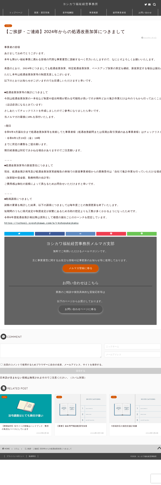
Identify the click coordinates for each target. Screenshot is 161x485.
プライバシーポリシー (15, 481)
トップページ (15, 12)
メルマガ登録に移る (80, 292)
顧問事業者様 (119, 12)
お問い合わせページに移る (80, 333)
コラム (8, 26)
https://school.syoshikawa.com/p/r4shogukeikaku (41, 246)
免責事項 (32, 481)
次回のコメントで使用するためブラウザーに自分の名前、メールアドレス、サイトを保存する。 (54, 390)
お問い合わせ (145, 12)
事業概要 (93, 12)
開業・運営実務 (42, 12)
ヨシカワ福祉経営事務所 (80, 4)
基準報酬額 (68, 12)
